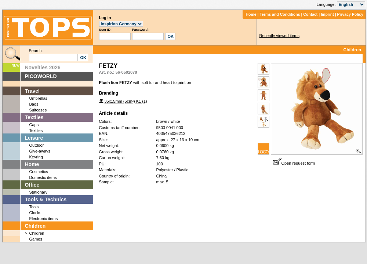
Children (35, 226)
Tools (34, 207)
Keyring (36, 157)
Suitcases (38, 110)
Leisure (34, 138)
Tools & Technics (46, 199)
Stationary (38, 192)
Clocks (35, 212)
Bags (34, 104)
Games (35, 239)
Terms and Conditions (279, 14)
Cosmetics (38, 171)
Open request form (294, 163)
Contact (310, 14)
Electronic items (43, 218)
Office (32, 185)
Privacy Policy (350, 14)
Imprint (327, 14)
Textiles (34, 117)
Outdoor (36, 145)
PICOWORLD (41, 76)
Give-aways (39, 151)
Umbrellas (38, 98)
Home (251, 14)
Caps (34, 124)
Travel (32, 91)
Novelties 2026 (43, 67)
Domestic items (43, 177)
